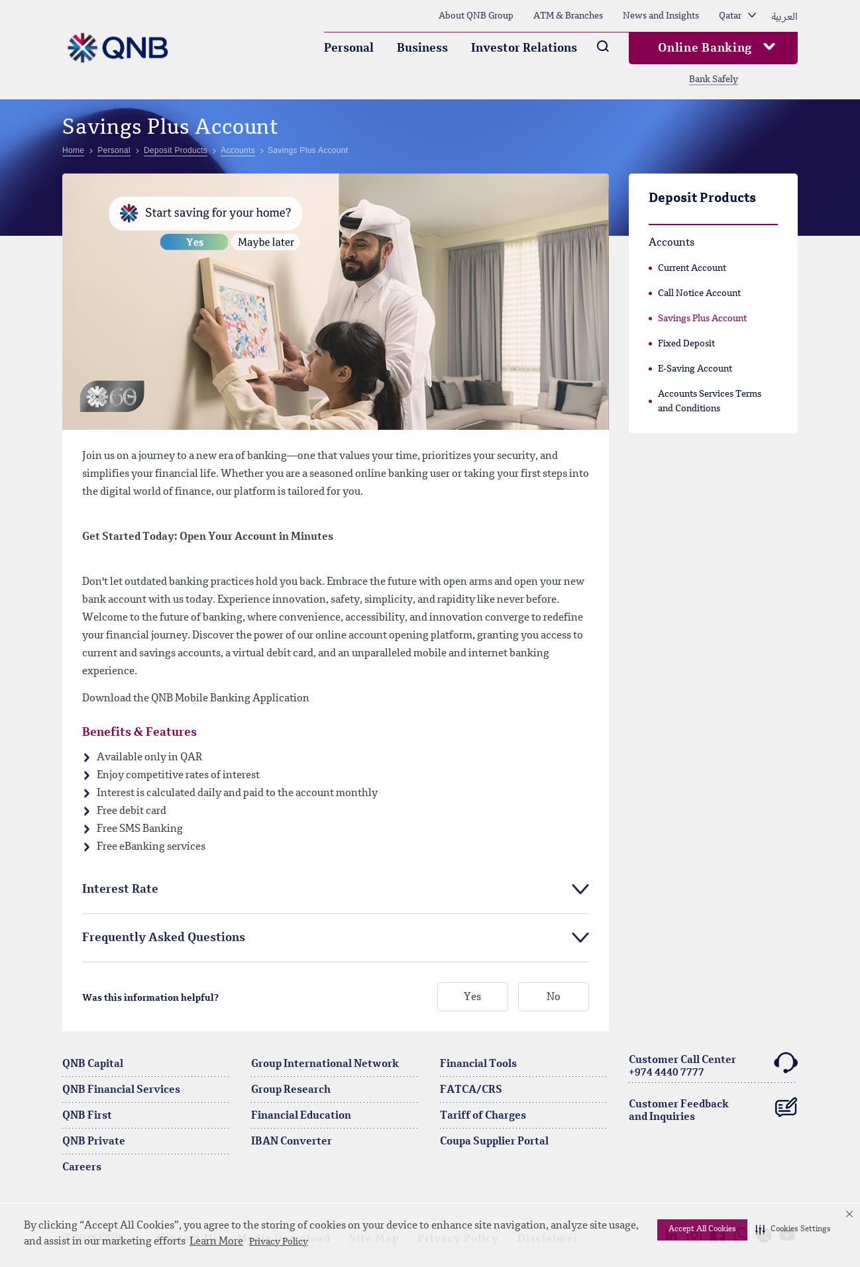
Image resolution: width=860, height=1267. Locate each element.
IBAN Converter (291, 1142)
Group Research (291, 1090)
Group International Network (325, 1064)
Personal (349, 48)
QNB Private (93, 1142)
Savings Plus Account (702, 318)
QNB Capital (92, 1064)
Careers (81, 1167)
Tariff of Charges (483, 1116)
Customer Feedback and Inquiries (713, 1107)
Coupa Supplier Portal (494, 1142)
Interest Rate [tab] (120, 889)
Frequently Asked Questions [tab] (163, 938)
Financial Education (301, 1116)
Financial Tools (478, 1064)
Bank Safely (713, 79)
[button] (793, 1230)
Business (422, 48)
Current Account (692, 268)
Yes (472, 997)
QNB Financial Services (121, 1090)
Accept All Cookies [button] (702, 1229)
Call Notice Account (699, 293)
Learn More (216, 1242)
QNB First (87, 1116)
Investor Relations (524, 48)
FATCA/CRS (471, 1090)
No (554, 997)
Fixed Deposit (686, 343)
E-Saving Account (695, 369)
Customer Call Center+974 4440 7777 (713, 1064)
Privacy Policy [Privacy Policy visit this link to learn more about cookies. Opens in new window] (278, 1241)
